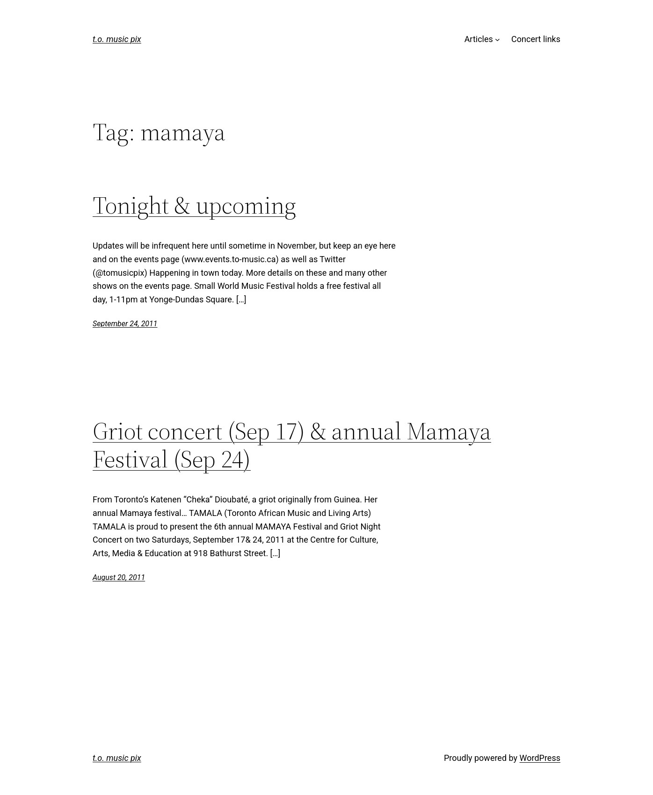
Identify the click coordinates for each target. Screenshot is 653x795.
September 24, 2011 (125, 323)
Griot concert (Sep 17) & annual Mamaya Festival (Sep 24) (292, 445)
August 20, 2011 (119, 577)
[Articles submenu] (497, 39)
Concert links (535, 39)
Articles (478, 39)
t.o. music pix (117, 39)
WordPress (540, 758)
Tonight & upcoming (194, 205)
